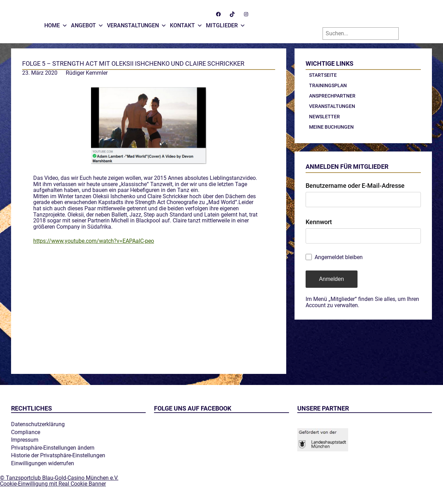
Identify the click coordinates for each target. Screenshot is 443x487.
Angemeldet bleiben (339, 257)
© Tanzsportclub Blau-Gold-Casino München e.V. (59, 478)
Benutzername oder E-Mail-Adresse (355, 185)
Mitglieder (225, 23)
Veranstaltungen (136, 23)
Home (55, 23)
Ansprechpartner (332, 96)
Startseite (323, 75)
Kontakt (186, 23)
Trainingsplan (328, 85)
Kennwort (319, 222)
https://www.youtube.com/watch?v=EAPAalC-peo (93, 241)
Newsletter (324, 116)
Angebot (87, 23)
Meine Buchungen (331, 127)
